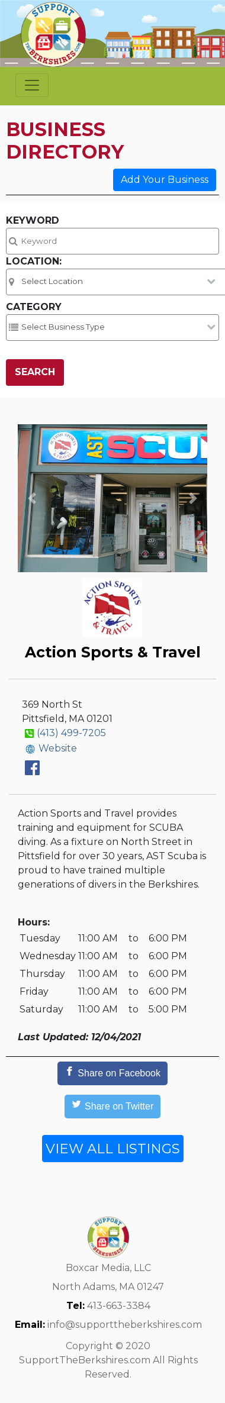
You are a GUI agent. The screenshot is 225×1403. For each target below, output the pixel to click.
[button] (32, 498)
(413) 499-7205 (71, 732)
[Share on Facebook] (112, 1073)
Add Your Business (164, 179)
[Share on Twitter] (113, 1106)
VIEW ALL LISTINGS (113, 1148)
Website (57, 748)
